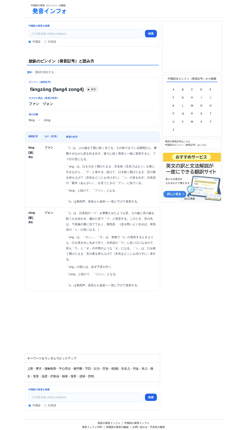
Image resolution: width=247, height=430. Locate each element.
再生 (30, 157)
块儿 (144, 368)
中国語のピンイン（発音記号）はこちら (186, 145)
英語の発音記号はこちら (177, 141)
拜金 (136, 368)
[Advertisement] (147, 8)
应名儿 (125, 368)
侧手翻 (78, 368)
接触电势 (50, 368)
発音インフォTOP (92, 427)
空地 (105, 368)
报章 (73, 376)
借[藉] (114, 368)
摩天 (39, 368)
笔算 (36, 376)
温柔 (44, 376)
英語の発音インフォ (109, 423)
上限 (30, 368)
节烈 (88, 368)
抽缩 (65, 376)
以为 (97, 368)
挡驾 (91, 376)
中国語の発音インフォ (136, 423)
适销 (82, 376)
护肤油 (54, 376)
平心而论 (65, 368)
